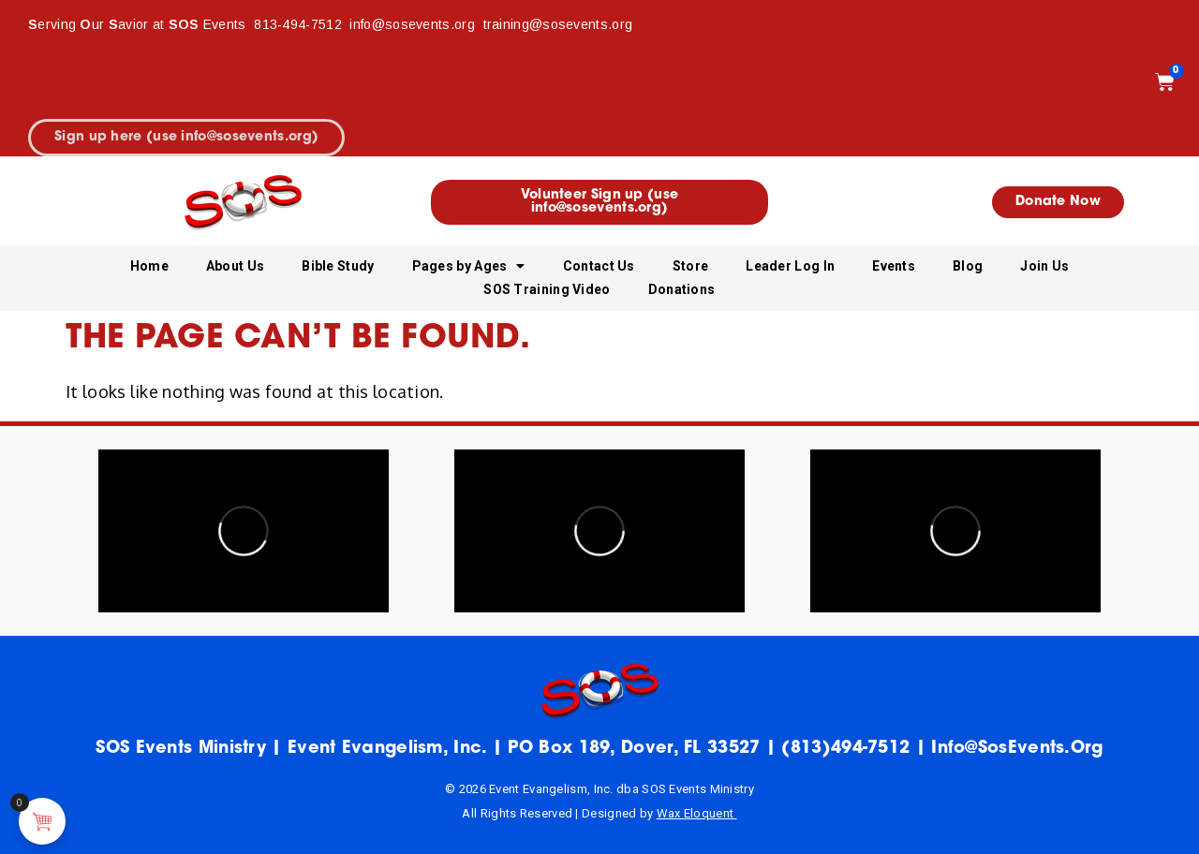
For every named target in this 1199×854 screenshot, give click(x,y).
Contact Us (599, 265)
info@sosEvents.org (1017, 749)
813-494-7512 (298, 24)
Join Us (1044, 265)
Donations (682, 289)
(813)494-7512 (845, 749)
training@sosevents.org (558, 24)
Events (893, 265)
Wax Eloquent (695, 813)
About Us (235, 265)
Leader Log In (790, 265)
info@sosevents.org (414, 24)
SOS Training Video (546, 289)
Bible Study (338, 265)
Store (691, 265)
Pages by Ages (468, 266)
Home (149, 265)
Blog (968, 265)
